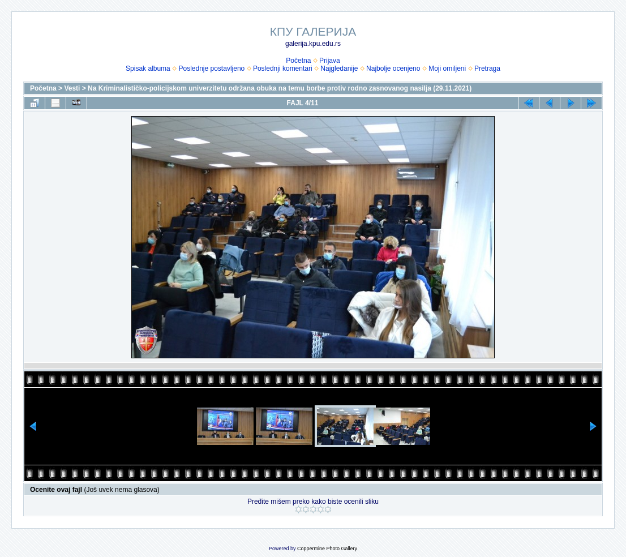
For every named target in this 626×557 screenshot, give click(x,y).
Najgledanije (339, 68)
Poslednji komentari (282, 68)
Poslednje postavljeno (211, 68)
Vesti (72, 88)
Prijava (329, 61)
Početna (298, 61)
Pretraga (487, 68)
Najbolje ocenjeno (393, 68)
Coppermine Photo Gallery (327, 548)
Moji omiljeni (447, 68)
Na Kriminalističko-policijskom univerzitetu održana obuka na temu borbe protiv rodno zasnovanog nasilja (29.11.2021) (279, 88)
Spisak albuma (148, 68)
